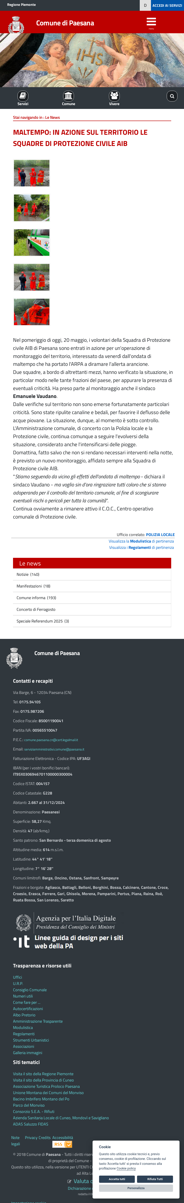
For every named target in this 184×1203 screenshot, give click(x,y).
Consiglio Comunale (30, 990)
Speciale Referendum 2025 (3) (42, 621)
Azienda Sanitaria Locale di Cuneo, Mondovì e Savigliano (61, 1118)
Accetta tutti (117, 1179)
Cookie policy (126, 1168)
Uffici (17, 977)
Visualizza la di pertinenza (141, 541)
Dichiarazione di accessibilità (92, 1188)
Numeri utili (23, 996)
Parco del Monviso (29, 1105)
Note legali (15, 1141)
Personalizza (136, 1188)
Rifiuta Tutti (155, 1179)
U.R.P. (18, 983)
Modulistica (23, 1027)
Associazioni (23, 1046)
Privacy (31, 1138)
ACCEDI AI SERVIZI (167, 5)
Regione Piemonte (21, 4)
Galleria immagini (27, 1053)
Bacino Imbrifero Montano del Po (41, 1099)
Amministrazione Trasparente (38, 1021)
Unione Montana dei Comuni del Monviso (48, 1093)
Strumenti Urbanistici (31, 1040)
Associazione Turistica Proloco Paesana (46, 1086)
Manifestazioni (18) (33, 586)
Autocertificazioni (28, 1009)
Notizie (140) (27, 574)
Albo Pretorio (24, 1015)
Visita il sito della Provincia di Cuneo (43, 1080)
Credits (45, 1138)
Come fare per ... (26, 1002)
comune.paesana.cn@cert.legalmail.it (51, 739)
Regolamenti (24, 1034)
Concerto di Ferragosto (35, 609)
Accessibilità (62, 1138)
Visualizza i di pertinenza (141, 547)
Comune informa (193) (36, 598)
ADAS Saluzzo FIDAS (30, 1124)
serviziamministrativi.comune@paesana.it (54, 749)
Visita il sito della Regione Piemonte (43, 1074)
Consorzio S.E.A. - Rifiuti (33, 1111)
